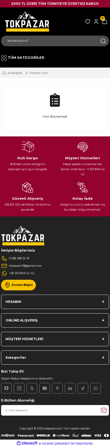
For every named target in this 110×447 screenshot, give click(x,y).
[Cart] (104, 21)
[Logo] (26, 21)
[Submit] (103, 410)
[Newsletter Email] (55, 410)
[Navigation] (22, 58)
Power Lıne (38, 73)
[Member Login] (96, 21)
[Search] (55, 41)
